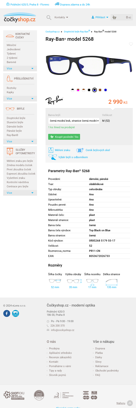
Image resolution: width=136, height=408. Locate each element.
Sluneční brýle (15, 122)
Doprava (99, 348)
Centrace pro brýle (17, 186)
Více (20, 68)
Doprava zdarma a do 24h (75, 4)
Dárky (97, 357)
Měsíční (11, 45)
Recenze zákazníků (59, 357)
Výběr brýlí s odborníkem (73, 157)
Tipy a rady (54, 370)
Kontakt (52, 361)
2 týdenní (12, 58)
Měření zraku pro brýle (20, 161)
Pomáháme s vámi (59, 366)
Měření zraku (62, 150)
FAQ (96, 375)
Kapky (10, 92)
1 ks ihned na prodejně (61, 127)
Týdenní (11, 53)
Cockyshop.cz (53, 31)
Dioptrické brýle (16, 118)
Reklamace (100, 366)
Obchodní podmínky (106, 370)
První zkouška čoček (19, 169)
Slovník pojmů (56, 375)
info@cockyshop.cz (62, 330)
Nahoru (125, 403)
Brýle (20, 108)
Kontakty (61, 17)
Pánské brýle (14, 130)
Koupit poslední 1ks (64, 136)
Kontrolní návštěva (18, 182)
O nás (51, 341)
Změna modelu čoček (19, 165)
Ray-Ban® (12, 135)
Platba (98, 353)
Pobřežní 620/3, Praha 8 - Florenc (29, 4)
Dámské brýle (15, 126)
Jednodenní (13, 49)
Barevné (11, 62)
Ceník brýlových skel (98, 150)
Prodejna (53, 348)
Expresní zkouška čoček (20, 173)
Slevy (97, 361)
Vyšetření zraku (16, 178)
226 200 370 (56, 325)
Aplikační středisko (59, 353)
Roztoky (11, 88)
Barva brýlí (54, 115)
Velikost (107, 115)
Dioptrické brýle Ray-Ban (77, 31)
